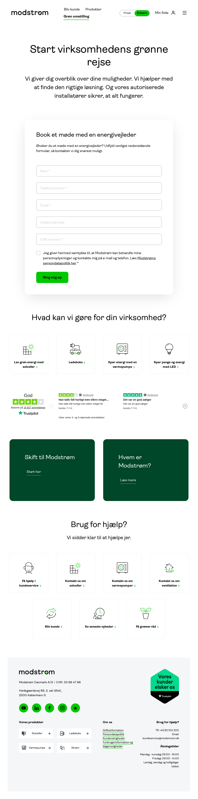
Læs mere (128, 480)
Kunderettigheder (114, 738)
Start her (34, 472)
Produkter (93, 9)
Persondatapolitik (113, 734)
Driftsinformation (113, 730)
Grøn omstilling (76, 16)
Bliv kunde (72, 9)
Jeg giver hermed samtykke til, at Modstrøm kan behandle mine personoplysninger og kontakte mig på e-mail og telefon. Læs (99, 258)
